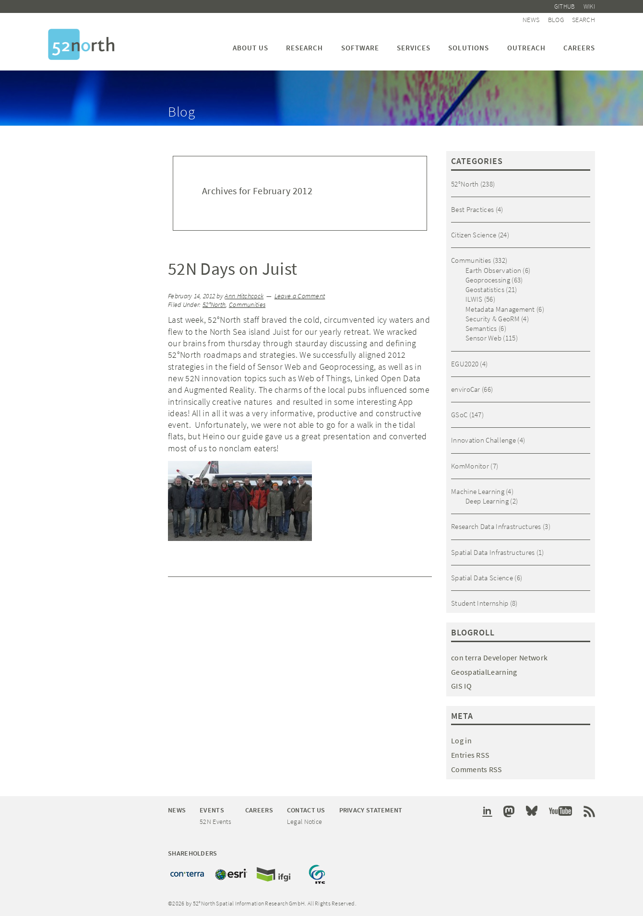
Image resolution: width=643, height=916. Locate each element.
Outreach (526, 47)
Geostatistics (484, 289)
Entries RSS (470, 755)
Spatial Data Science (482, 577)
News (531, 19)
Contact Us (306, 810)
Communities (247, 305)
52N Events (215, 821)
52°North (214, 305)
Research (304, 47)
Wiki (589, 6)
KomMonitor (470, 465)
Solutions (468, 47)
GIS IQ (461, 686)
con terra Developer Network (499, 657)
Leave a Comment (299, 296)
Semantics (481, 328)
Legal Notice (304, 821)
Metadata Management (500, 309)
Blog (556, 19)
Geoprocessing (487, 279)
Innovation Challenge (483, 440)
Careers (579, 47)
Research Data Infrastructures (496, 526)
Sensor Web (483, 337)
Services (413, 47)
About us (250, 47)
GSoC (459, 414)
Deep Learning (487, 500)
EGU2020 (464, 363)
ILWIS (474, 299)
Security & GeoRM (492, 318)
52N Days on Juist (232, 269)
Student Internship (479, 603)
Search (583, 19)
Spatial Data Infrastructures (493, 552)
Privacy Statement (371, 810)
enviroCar (465, 389)
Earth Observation (493, 270)
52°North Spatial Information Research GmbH (81, 44)
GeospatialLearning (484, 672)
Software (360, 47)
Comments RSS (476, 769)
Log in (461, 740)
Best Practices (472, 209)
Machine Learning (477, 491)
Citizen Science (474, 234)
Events (212, 810)
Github (564, 6)
